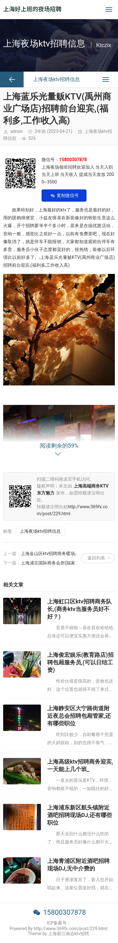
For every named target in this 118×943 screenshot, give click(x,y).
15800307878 (64, 912)
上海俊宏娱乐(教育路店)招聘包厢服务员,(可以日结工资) (80, 662)
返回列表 (96, 557)
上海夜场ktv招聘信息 (40, 531)
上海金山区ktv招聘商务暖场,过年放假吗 (59, 553)
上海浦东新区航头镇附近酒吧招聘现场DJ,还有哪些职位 (79, 815)
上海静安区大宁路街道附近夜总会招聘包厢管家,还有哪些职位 (79, 716)
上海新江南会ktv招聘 (68, 933)
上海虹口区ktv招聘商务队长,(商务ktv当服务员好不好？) (79, 609)
